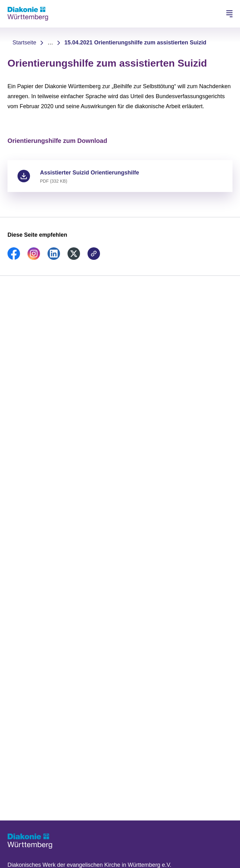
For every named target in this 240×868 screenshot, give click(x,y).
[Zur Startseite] (28, 13)
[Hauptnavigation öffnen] (229, 14)
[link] (14, 258)
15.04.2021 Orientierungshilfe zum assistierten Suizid (135, 42)
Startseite (24, 42)
